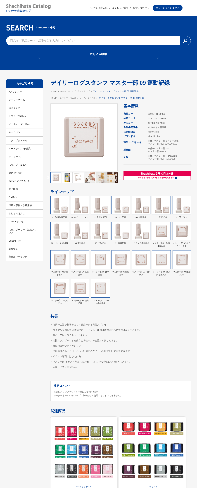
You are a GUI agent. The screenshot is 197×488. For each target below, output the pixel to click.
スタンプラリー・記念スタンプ (23, 233)
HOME (53, 94)
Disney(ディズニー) (19, 183)
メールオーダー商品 (19, 126)
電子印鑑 (13, 191)
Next (120, 180)
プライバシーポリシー (119, 478)
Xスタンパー (15, 94)
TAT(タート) (15, 159)
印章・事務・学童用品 (20, 207)
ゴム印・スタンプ (84, 94)
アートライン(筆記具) (20, 151)
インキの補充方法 (106, 8)
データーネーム (17, 102)
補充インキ (14, 110)
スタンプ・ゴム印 (18, 167)
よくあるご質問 (128, 8)
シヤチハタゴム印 (90, 100)
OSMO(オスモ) (16, 224)
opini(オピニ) (15, 175)
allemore (13, 251)
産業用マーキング (18, 259)
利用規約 (98, 478)
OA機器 (13, 199)
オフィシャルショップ (176, 8)
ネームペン (14, 134)
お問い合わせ (148, 8)
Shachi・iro (15, 243)
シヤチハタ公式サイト (78, 478)
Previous (48, 180)
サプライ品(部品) (17, 118)
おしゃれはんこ (17, 216)
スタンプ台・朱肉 (18, 143)
